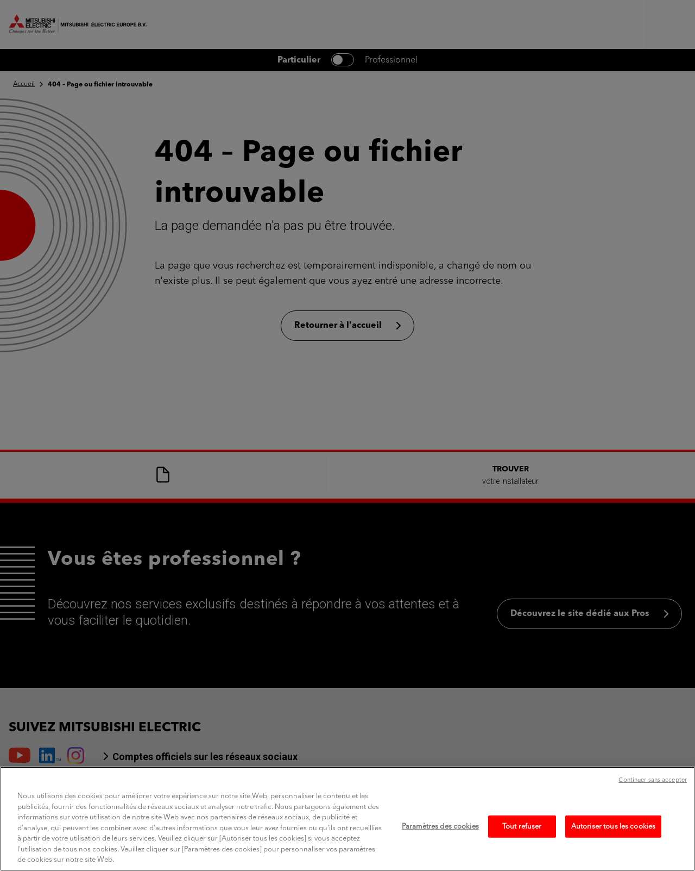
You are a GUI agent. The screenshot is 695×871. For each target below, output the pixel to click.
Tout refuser (522, 850)
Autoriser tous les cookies (613, 850)
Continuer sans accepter (652, 805)
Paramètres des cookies (440, 850)
